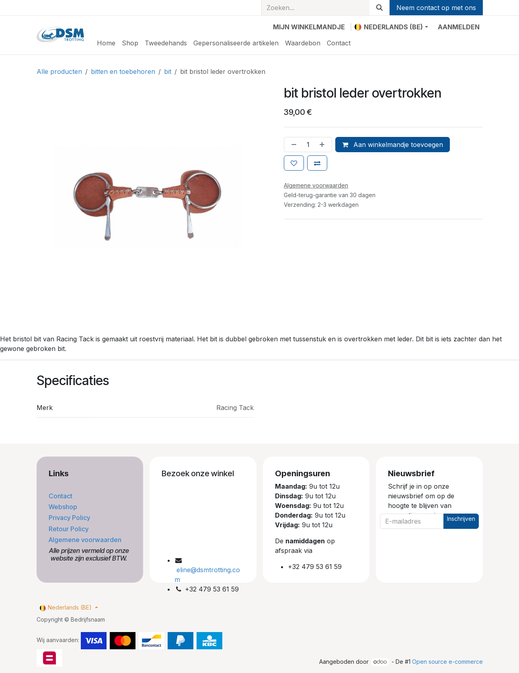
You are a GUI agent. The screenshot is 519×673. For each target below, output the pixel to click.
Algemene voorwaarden (86, 540)
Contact (61, 496)
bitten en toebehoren (123, 71)
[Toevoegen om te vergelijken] (317, 163)
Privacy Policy (70, 518)
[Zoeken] (379, 7)
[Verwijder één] (292, 144)
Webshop (64, 507)
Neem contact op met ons (436, 8)
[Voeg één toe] (324, 144)
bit (167, 71)
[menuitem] (106, 43)
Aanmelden (459, 27)
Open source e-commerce (447, 661)
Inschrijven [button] (461, 518)
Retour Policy (69, 529)
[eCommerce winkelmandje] (309, 27)
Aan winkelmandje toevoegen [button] (392, 145)
